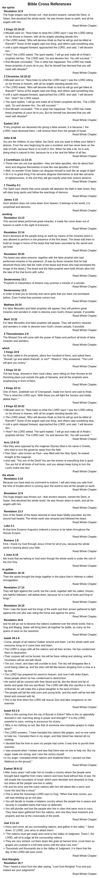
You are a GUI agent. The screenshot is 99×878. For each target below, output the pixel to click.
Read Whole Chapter (85, 25)
